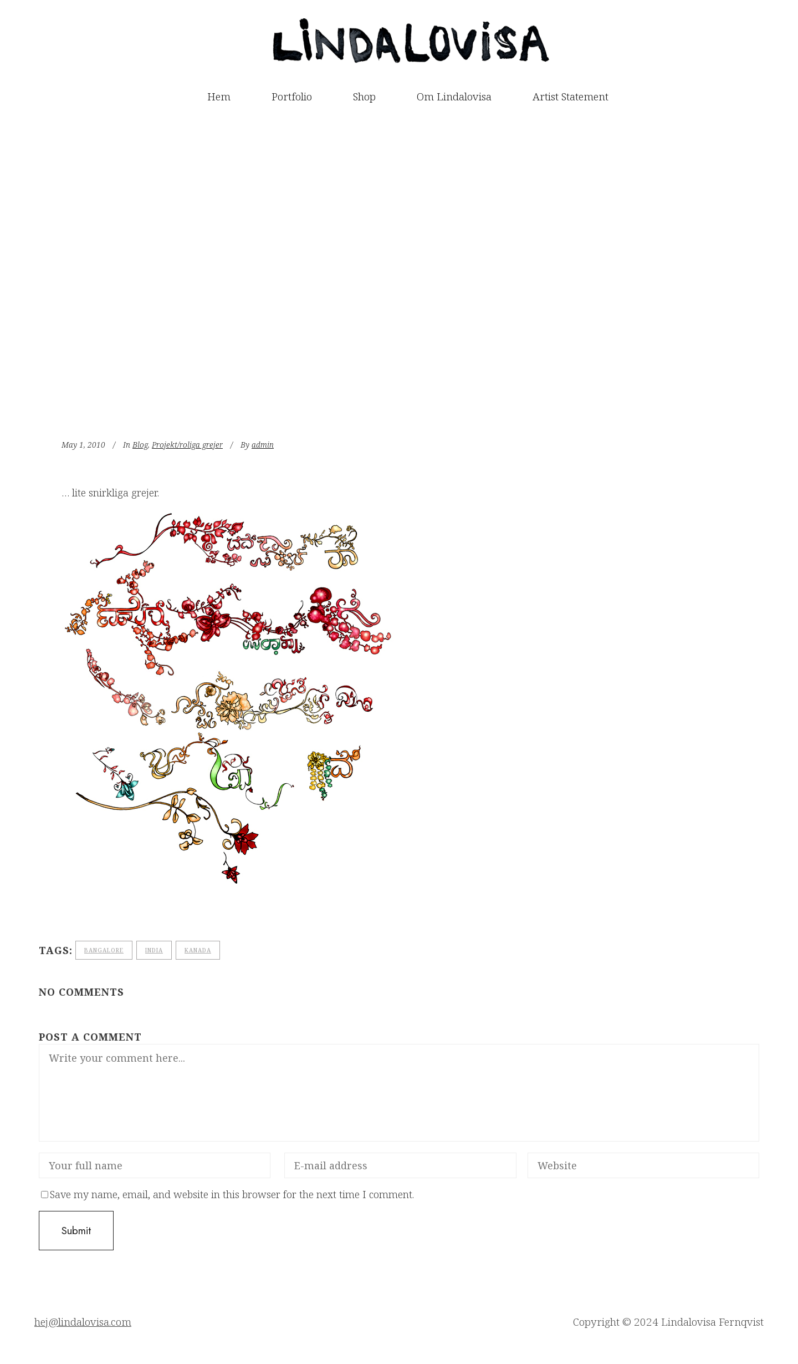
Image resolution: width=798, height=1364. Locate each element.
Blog (140, 444)
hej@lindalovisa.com (82, 1322)
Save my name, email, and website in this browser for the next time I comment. (232, 1194)
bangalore (104, 950)
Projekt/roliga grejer (187, 444)
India (154, 950)
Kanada (198, 950)
